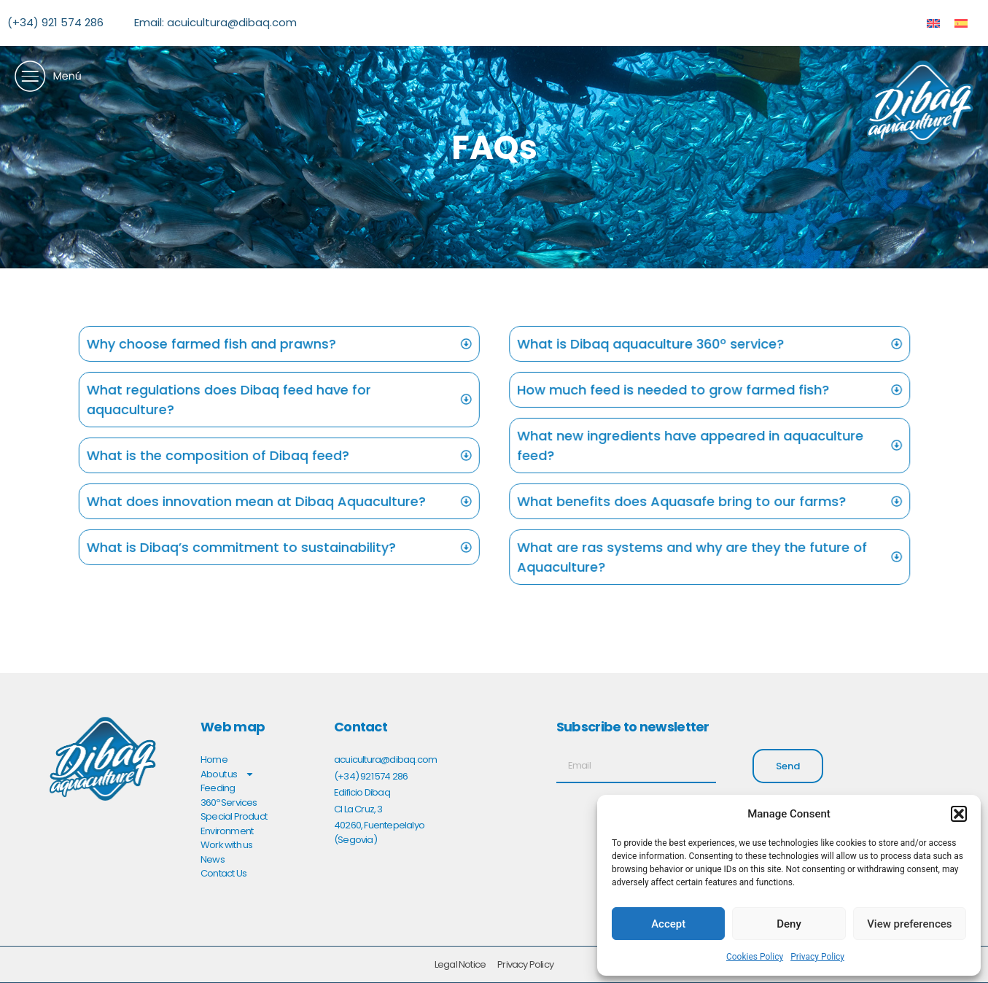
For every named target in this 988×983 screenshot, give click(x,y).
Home (214, 759)
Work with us (226, 845)
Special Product (234, 816)
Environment (227, 831)
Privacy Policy (817, 957)
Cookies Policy (754, 957)
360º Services (229, 802)
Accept (668, 923)
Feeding (218, 788)
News (213, 859)
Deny (789, 923)
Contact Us (223, 873)
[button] (959, 814)
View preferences (909, 923)
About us (227, 774)
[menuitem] (933, 23)
